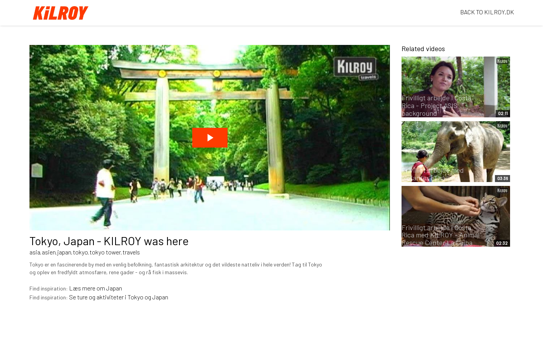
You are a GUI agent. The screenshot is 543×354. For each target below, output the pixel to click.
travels (131, 252)
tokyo (80, 252)
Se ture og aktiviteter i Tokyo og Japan (118, 297)
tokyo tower (105, 252)
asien (49, 252)
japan (64, 252)
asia (34, 252)
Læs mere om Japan (95, 288)
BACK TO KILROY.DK (487, 11)
